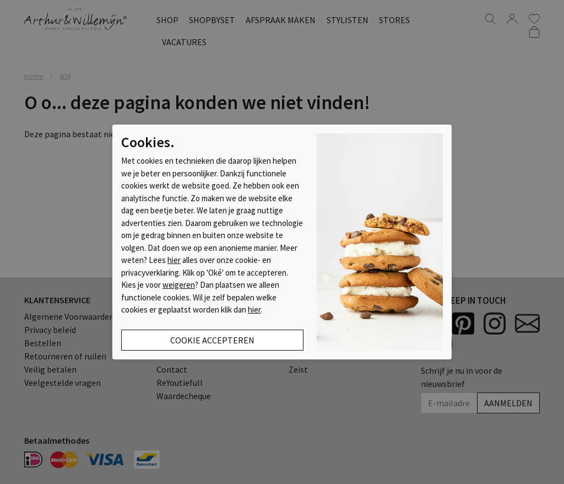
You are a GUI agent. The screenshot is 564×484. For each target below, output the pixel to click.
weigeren (178, 284)
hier (174, 260)
